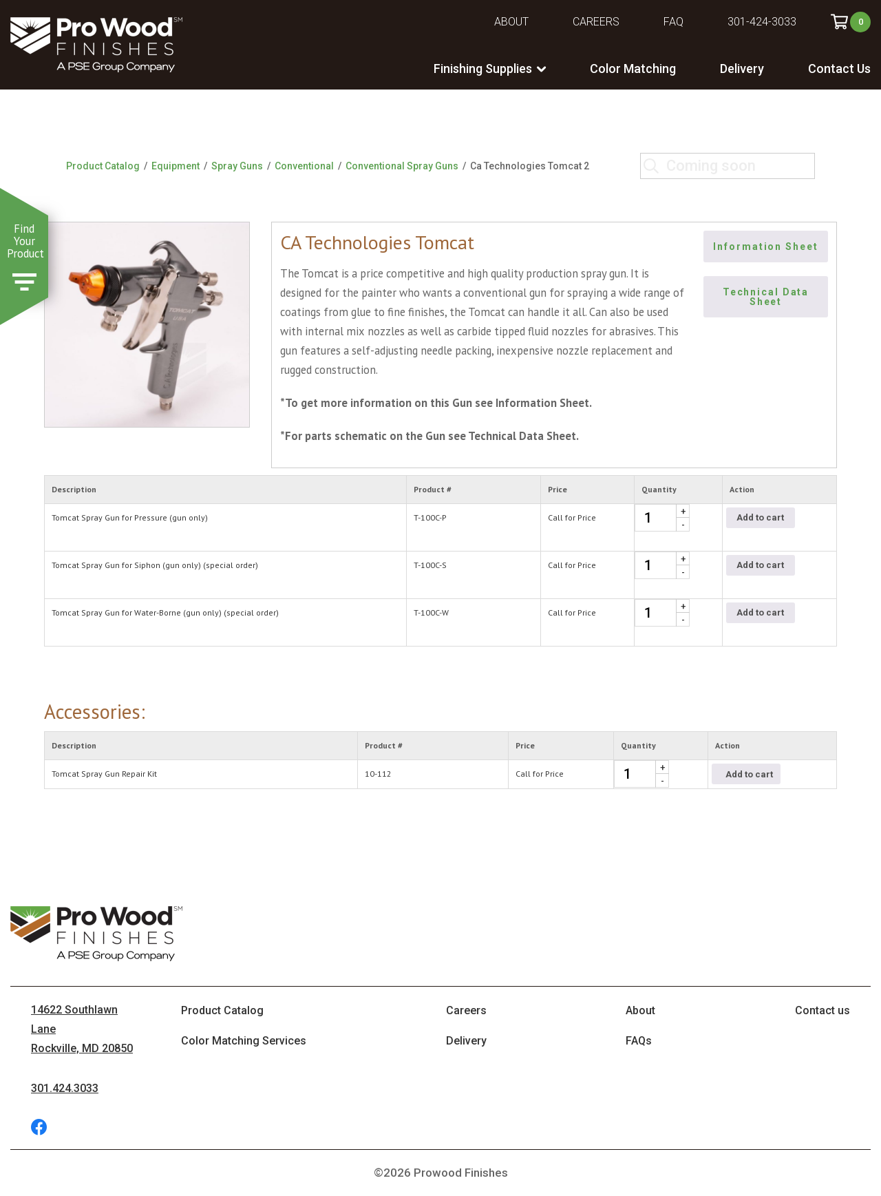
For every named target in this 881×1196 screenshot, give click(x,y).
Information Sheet (766, 246)
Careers (596, 21)
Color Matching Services (243, 1040)
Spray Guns (237, 165)
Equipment (175, 165)
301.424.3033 (64, 1088)
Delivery (742, 68)
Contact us (822, 1010)
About (511, 21)
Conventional (304, 165)
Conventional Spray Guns (402, 165)
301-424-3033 (762, 21)
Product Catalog (103, 165)
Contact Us (839, 68)
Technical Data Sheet (767, 296)
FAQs (639, 1040)
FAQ (673, 21)
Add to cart (760, 517)
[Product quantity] (662, 518)
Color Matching (633, 68)
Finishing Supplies (483, 68)
